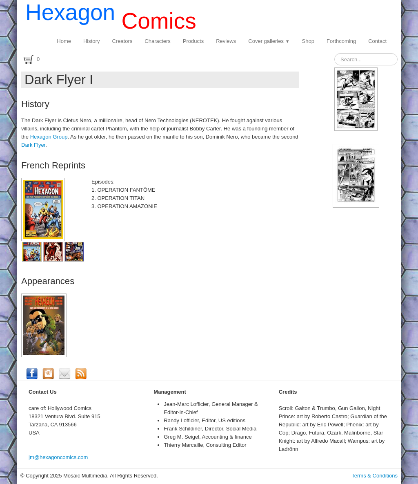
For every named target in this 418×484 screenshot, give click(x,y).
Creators (122, 41)
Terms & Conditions (374, 476)
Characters (158, 41)
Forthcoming (341, 41)
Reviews (226, 41)
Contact (377, 41)
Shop (308, 41)
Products (193, 41)
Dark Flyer (33, 145)
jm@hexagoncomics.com (58, 457)
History (91, 41)
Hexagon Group (49, 137)
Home (64, 41)
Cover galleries (268, 41)
